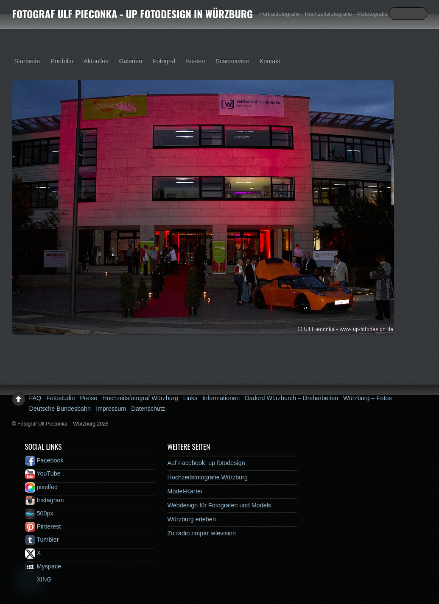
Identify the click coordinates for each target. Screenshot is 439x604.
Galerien (130, 61)
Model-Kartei (185, 491)
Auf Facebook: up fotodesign (206, 462)
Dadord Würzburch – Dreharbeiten (291, 398)
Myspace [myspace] (43, 566)
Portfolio (61, 61)
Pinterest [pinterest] (43, 526)
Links (190, 398)
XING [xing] (38, 579)
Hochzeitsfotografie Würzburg (208, 477)
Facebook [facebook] (44, 460)
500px (39, 513)
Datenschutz (148, 408)
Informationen (221, 398)
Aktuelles (96, 61)
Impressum (111, 408)
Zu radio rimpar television (202, 533)
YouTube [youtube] (43, 473)
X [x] (33, 552)
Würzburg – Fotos (367, 398)
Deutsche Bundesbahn (60, 408)
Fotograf (164, 61)
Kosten (195, 61)
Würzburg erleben (192, 519)
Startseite (27, 61)
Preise (89, 398)
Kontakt (270, 61)
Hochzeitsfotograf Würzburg (140, 398)
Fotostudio (60, 398)
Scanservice (232, 61)
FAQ (35, 398)
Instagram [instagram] (44, 500)
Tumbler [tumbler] (42, 539)
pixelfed (41, 487)
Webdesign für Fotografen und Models (219, 505)
